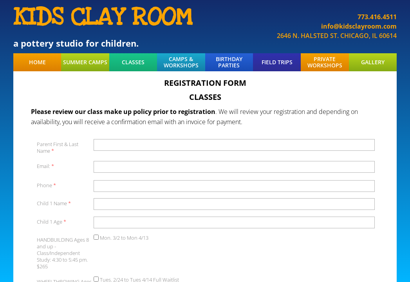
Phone (46, 185)
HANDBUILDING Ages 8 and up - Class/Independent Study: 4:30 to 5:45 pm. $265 (63, 253)
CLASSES (133, 62)
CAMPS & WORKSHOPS (181, 62)
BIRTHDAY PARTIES (229, 62)
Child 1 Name (54, 203)
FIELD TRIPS (277, 62)
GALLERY (373, 62)
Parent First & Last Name (57, 147)
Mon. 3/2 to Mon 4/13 (121, 237)
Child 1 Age (51, 222)
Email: (45, 166)
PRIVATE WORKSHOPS (324, 62)
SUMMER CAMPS (85, 62)
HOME (37, 62)
